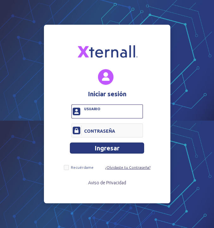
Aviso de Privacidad (107, 182)
